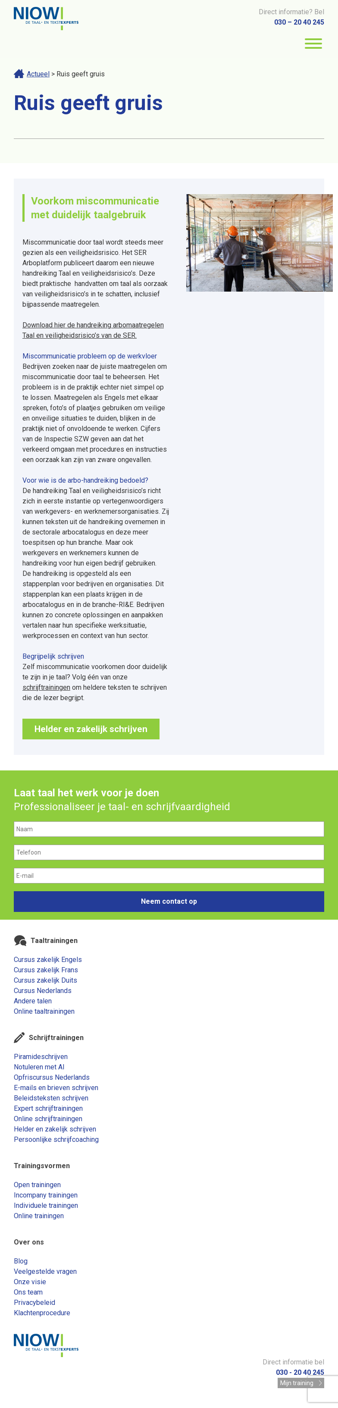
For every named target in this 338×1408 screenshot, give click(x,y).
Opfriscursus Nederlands (52, 1077)
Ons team (28, 1292)
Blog (21, 1261)
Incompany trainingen (46, 1195)
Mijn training (296, 1383)
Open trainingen (37, 1185)
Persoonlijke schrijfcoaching (56, 1139)
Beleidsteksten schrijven (51, 1098)
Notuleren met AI (39, 1067)
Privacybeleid (34, 1302)
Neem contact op (169, 901)
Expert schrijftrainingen (48, 1108)
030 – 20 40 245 (299, 22)
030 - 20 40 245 (300, 1372)
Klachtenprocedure (42, 1313)
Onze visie (30, 1282)
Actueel (38, 74)
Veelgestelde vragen (45, 1271)
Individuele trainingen (46, 1205)
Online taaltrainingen (44, 1011)
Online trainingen (39, 1216)
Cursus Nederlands (43, 991)
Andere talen (33, 1001)
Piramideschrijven (41, 1057)
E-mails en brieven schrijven (56, 1088)
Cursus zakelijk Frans (46, 970)
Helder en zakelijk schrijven (90, 729)
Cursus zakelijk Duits (45, 980)
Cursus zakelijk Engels (48, 959)
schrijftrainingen (46, 687)
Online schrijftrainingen (48, 1119)
